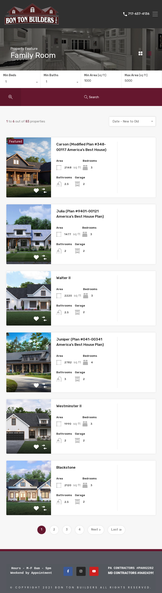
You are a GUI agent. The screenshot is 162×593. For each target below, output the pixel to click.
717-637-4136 (138, 14)
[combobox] (20, 83)
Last (116, 529)
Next (96, 529)
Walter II (63, 278)
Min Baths (51, 75)
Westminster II (69, 406)
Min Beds (9, 75)
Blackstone (66, 467)
